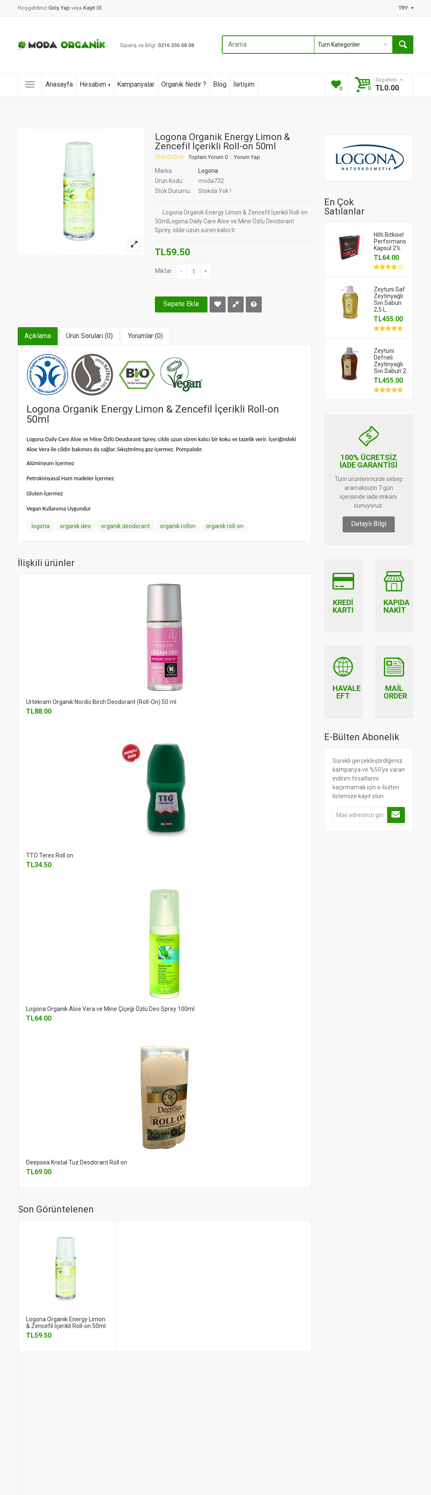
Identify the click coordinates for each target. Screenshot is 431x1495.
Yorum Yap (247, 157)
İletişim (244, 84)
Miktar (163, 270)
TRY (406, 8)
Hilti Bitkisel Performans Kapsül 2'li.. (390, 241)
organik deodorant (125, 526)
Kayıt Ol (92, 8)
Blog (219, 84)
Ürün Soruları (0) (89, 336)
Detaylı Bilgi (368, 524)
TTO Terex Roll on (49, 855)
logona (41, 526)
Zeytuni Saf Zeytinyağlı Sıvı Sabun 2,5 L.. (389, 299)
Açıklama (37, 336)
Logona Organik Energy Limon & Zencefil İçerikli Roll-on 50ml (66, 1322)
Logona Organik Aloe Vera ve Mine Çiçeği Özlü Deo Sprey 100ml (110, 1008)
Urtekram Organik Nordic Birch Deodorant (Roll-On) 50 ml (101, 702)
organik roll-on (225, 526)
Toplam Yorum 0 (208, 157)
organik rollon (178, 526)
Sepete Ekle (181, 304)
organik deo (75, 526)
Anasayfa (59, 84)
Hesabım (95, 84)
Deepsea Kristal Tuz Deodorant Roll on (76, 1162)
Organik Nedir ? (183, 84)
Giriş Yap (59, 8)
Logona (208, 170)
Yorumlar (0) (145, 336)
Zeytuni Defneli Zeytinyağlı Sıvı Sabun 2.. (391, 360)
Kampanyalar (135, 84)
